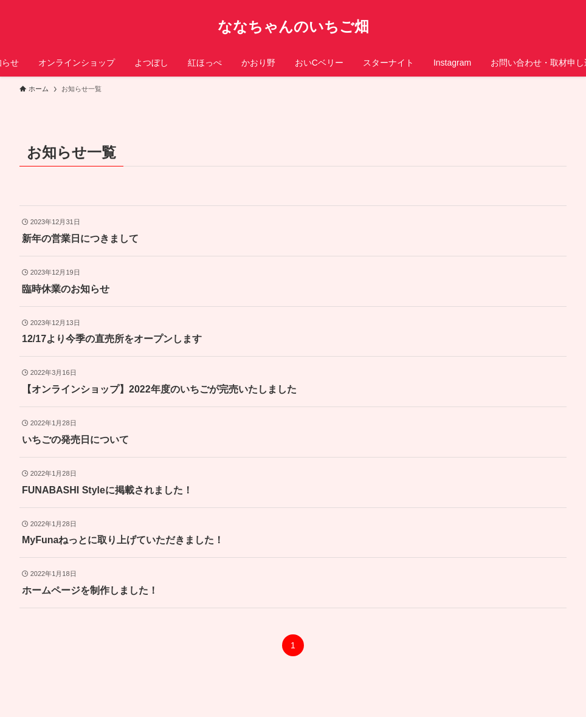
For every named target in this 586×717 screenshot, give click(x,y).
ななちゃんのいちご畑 (293, 26)
